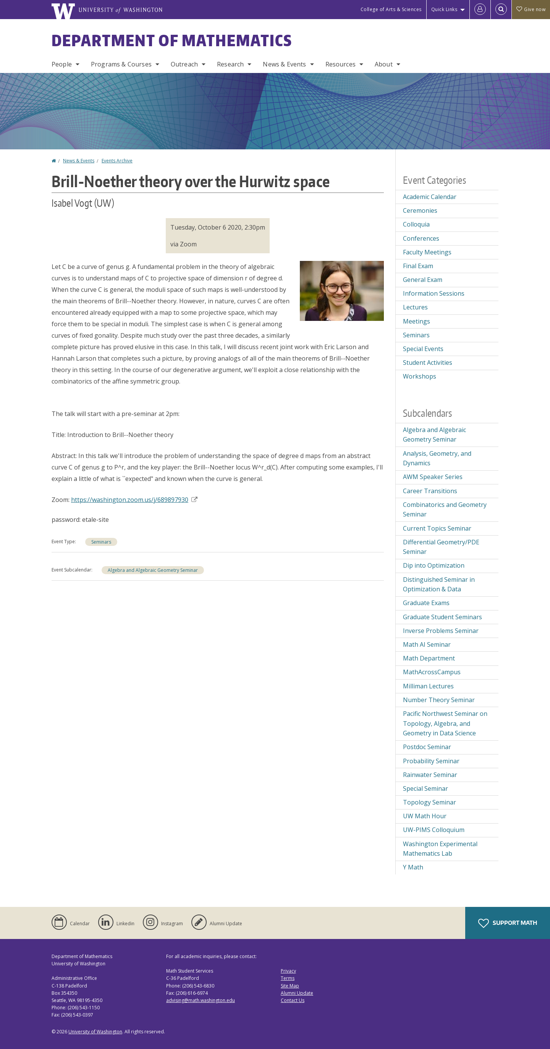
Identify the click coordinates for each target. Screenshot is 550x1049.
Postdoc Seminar (427, 747)
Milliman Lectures (428, 686)
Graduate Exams (426, 603)
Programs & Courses (121, 64)
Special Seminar (425, 788)
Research (230, 64)
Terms (287, 978)
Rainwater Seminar (430, 775)
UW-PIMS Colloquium (433, 830)
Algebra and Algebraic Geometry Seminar (153, 570)
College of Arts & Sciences (391, 9)
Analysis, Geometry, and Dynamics (437, 458)
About (384, 64)
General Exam (422, 279)
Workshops (419, 376)
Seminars (101, 542)
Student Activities (427, 362)
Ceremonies (420, 210)
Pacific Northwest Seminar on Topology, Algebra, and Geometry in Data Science (445, 723)
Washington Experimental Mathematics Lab (440, 849)
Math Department (429, 658)
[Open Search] (501, 9)
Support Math (507, 923)
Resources (340, 64)
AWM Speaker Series (433, 477)
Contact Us (292, 1000)
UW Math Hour (424, 816)
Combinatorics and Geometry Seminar (445, 509)
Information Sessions (433, 293)
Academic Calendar (429, 197)
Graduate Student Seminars (442, 617)
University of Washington (95, 1031)
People (62, 64)
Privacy (288, 971)
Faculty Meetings (427, 252)
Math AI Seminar (427, 644)
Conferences (421, 238)
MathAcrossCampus (432, 672)
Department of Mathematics (172, 40)
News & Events (284, 64)
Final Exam (418, 266)
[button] (342, 290)
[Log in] (480, 9)
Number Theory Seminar (439, 700)
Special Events (423, 349)
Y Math (413, 867)
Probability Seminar (431, 761)
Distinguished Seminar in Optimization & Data (439, 584)
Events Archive (117, 160)
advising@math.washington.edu (200, 1000)
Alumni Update (297, 993)
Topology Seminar (429, 802)
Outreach (184, 64)
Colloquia (416, 224)
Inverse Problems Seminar (441, 630)
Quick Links (444, 9)
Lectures (415, 307)
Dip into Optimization (433, 565)
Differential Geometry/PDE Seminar (441, 547)
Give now (530, 9)
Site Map (290, 986)
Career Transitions (430, 491)
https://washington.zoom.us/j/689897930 (134, 499)
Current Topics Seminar (437, 528)
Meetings (416, 321)
